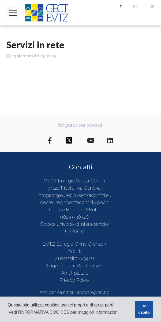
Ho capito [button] (143, 309)
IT (120, 7)
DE (152, 7)
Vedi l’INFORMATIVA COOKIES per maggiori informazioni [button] (63, 312)
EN (135, 7)
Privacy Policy (74, 280)
